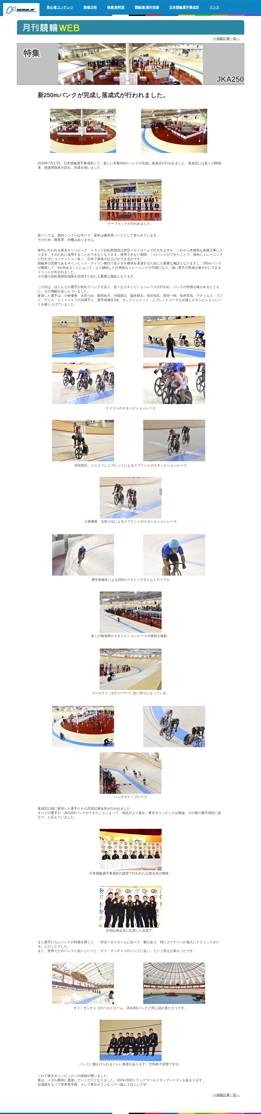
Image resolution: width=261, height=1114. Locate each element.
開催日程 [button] (90, 7)
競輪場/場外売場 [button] (147, 7)
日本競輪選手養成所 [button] (184, 7)
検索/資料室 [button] (115, 7)
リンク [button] (214, 7)
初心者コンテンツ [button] (60, 7)
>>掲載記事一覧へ (226, 38)
